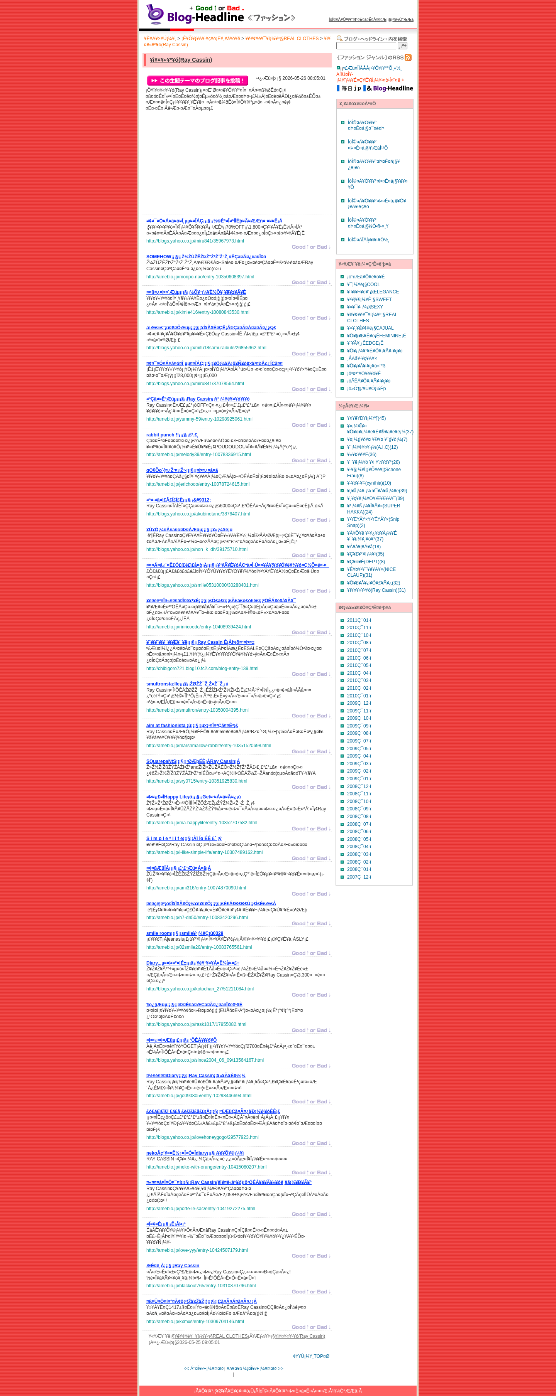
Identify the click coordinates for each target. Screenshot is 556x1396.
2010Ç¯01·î (359, 696)
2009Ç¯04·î (359, 756)
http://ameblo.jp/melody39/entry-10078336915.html (198, 454)
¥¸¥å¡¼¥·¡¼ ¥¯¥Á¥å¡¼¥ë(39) (377, 490)
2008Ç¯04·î (359, 846)
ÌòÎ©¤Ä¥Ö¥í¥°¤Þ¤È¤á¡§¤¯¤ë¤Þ (366, 125)
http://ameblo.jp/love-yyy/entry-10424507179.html (197, 1250)
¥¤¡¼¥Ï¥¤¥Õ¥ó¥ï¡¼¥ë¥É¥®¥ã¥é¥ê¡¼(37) (380, 429)
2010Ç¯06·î (359, 658)
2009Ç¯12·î (359, 703)
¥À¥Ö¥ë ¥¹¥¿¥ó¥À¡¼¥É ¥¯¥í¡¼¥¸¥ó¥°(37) (372, 536)
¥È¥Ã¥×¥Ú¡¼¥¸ (160, 38)
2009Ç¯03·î (359, 763)
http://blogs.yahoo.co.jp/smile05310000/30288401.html (202, 585)
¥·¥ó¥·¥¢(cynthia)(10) (369, 483)
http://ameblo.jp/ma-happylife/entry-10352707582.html (202, 822)
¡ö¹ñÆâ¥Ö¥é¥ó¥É (366, 277)
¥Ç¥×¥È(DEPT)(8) (366, 561)
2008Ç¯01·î (359, 869)
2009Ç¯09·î (359, 726)
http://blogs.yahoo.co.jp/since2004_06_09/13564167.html (205, 1060)
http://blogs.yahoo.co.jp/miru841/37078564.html (195, 383)
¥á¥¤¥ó (234, 1368)
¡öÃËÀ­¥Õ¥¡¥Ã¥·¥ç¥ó (368, 381)
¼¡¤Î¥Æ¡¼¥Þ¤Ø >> (263, 1368)
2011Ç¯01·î (359, 620)
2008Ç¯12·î (359, 786)
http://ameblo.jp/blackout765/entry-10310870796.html (201, 1285)
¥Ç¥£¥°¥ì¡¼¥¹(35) (365, 554)
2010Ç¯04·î (359, 673)
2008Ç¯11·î (359, 794)
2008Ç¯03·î (359, 854)
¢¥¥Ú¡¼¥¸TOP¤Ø (311, 1356)
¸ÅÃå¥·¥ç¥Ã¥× (362, 358)
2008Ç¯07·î (359, 824)
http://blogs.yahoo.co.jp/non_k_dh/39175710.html (196, 549)
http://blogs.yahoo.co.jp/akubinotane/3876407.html (198, 514)
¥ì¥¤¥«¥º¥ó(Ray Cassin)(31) (376, 590)
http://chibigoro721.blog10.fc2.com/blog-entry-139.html (202, 668)
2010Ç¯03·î (359, 680)
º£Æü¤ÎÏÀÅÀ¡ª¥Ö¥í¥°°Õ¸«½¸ (372, 68)
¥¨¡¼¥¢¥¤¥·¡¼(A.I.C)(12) (372, 447)
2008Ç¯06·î (359, 831)
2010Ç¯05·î (359, 665)
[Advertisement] (204, 164)
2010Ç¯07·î (359, 650)
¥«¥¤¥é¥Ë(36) (361, 454)
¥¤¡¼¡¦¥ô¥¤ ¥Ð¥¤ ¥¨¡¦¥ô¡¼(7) (377, 439)
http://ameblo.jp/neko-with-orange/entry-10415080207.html (206, 1167)
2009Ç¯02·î (359, 771)
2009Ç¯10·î (359, 718)
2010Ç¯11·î (359, 627)
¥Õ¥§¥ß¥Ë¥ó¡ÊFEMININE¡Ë (376, 335)
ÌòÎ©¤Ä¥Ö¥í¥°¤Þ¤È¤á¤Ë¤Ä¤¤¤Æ (357, 19)
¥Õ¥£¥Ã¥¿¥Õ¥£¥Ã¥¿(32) (373, 583)
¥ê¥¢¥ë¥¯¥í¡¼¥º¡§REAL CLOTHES (282, 38)
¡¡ (214, 222)
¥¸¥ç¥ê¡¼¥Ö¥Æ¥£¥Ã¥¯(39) (375, 498)
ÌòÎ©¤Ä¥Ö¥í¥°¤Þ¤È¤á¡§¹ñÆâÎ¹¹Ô (368, 145)
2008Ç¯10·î (359, 801)
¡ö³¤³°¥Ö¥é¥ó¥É (364, 373)
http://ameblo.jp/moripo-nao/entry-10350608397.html (200, 277)
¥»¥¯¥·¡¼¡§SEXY (365, 307)
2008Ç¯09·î (359, 809)
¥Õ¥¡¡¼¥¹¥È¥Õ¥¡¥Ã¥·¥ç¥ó (374, 351)
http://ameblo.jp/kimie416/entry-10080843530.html (197, 312)
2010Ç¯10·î (359, 635)
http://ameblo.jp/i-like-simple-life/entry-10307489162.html (204, 852)
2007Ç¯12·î (359, 877)
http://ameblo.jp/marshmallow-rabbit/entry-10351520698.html (208, 745)
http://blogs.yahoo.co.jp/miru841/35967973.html (195, 241)
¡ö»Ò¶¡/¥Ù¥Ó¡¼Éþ (366, 388)
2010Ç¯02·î (359, 688)
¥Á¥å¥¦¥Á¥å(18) (364, 546)
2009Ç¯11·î (359, 711)
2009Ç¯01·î (359, 778)
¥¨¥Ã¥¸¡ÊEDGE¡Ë (365, 343)
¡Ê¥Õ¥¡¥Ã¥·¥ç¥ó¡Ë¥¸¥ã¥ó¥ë (210, 38)
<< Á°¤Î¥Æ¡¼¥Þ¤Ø (203, 1368)
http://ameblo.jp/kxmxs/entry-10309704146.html (195, 1321)
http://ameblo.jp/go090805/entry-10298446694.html (198, 1095)
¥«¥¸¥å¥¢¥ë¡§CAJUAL (370, 328)
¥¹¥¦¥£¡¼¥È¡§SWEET (369, 299)
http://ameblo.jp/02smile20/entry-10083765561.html (199, 947)
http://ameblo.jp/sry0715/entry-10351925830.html (196, 781)
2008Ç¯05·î (359, 839)
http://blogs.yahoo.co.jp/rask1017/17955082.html (196, 1024)
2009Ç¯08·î (359, 733)
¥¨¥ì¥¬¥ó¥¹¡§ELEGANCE (373, 292)
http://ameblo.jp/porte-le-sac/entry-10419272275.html (200, 1208)
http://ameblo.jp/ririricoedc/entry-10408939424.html (198, 627)
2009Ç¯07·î (359, 741)
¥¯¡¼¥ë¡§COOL (363, 284)
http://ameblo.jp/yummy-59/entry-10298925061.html (199, 419)
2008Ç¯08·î (359, 816)
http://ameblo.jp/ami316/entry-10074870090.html (196, 888)
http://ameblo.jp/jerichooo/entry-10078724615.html (198, 484)
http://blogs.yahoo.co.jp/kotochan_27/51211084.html (200, 989)
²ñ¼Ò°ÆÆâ (403, 19)
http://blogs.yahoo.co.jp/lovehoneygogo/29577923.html (202, 1137)
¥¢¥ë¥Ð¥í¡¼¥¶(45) (366, 418)
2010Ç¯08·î (359, 642)
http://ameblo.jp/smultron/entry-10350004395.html (197, 710)
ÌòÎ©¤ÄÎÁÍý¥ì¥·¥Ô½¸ (369, 239)
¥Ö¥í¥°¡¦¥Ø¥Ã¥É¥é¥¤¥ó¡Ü (226, 1391)
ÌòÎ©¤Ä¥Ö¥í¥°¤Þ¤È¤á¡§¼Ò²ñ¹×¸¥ (368, 223)
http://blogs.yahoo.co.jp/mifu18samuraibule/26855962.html (206, 347)
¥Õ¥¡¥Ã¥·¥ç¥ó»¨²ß (366, 366)
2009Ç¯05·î (359, 748)
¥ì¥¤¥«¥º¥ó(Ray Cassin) (181, 60)
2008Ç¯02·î (359, 862)
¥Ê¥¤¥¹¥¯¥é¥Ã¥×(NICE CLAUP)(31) (371, 572)
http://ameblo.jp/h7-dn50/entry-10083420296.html (197, 917)
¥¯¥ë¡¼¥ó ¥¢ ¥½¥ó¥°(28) (373, 462)
